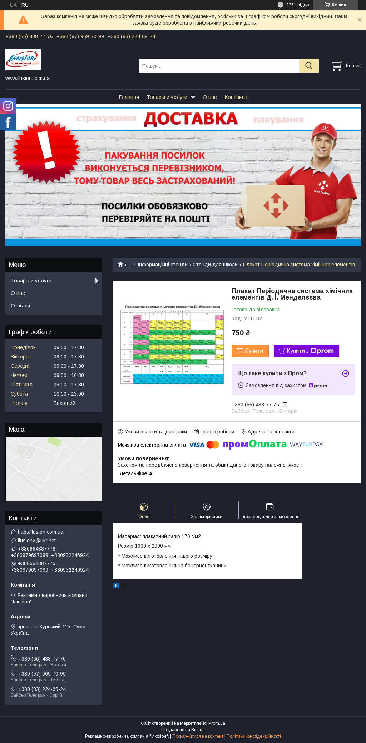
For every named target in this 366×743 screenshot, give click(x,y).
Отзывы (20, 305)
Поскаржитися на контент (197, 736)
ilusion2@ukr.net (37, 540)
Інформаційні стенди (163, 264)
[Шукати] (309, 66)
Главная (129, 97)
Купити (254, 351)
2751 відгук (297, 4)
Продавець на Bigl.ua (183, 729)
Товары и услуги (167, 97)
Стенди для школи (215, 264)
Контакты (235, 97)
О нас (210, 97)
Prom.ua (216, 723)
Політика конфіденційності (254, 736)
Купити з (310, 351)
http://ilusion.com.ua (40, 532)
